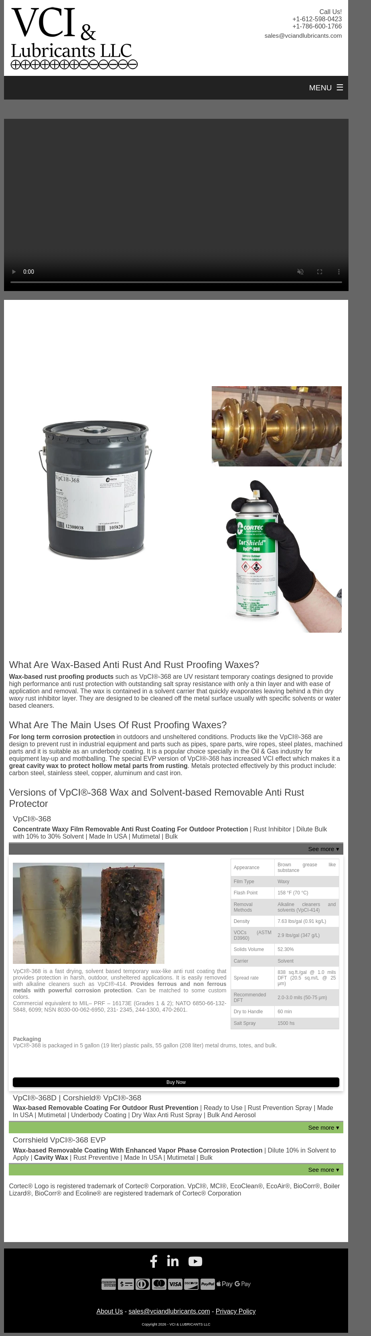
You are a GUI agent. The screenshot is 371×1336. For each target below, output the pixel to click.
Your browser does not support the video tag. (176, 205)
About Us (110, 1311)
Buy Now (176, 1082)
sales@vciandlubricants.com (169, 1311)
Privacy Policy (236, 1311)
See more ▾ (323, 848)
